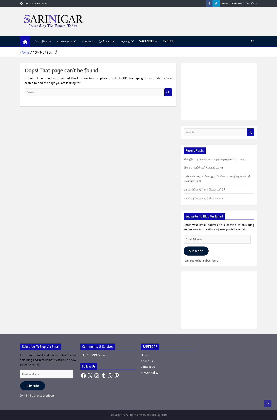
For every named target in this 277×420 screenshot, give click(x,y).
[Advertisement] (219, 91)
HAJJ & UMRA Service (93, 355)
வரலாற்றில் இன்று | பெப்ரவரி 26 (204, 198)
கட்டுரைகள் (64, 41)
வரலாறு (125, 41)
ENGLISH (237, 3)
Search (168, 92)
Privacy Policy (149, 372)
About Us (147, 361)
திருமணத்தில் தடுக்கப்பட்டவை (203, 167)
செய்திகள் (251, 3)
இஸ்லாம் (105, 41)
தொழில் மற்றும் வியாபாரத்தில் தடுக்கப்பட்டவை (214, 159)
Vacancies (146, 41)
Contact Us (148, 366)
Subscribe (196, 251)
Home (225, 3)
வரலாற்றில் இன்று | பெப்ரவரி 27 (204, 189)
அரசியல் (87, 41)
